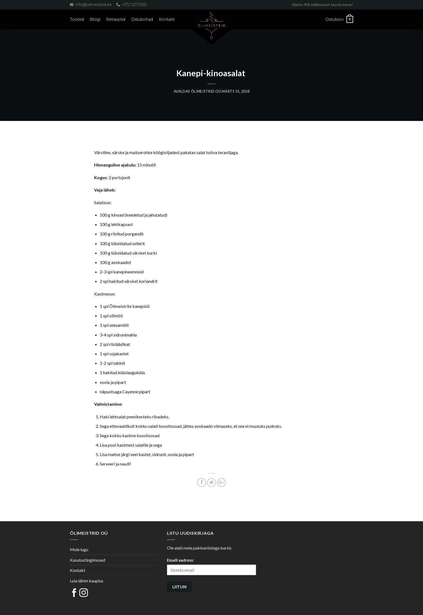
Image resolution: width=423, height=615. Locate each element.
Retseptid (115, 19)
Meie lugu (79, 549)
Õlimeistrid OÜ (206, 91)
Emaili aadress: (180, 560)
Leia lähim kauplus (86, 580)
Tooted (77, 19)
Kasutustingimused (87, 559)
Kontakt (167, 19)
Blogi (95, 19)
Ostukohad (142, 19)
